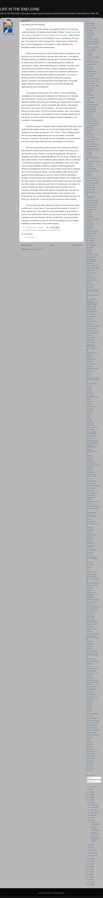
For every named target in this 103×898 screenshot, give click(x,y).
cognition (89, 490)
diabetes (88, 530)
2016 (90, 858)
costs (87, 52)
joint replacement (91, 606)
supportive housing (91, 735)
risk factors (89, 238)
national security (91, 633)
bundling (88, 467)
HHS (87, 386)
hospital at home (91, 585)
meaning (88, 226)
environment (89, 550)
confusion (89, 270)
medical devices (91, 123)
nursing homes (90, 47)
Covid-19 (89, 83)
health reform (90, 307)
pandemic (89, 340)
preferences (89, 671)
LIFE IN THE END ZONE (20, 9)
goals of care (90, 178)
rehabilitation (90, 694)
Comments (91, 781)
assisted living (90, 205)
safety (88, 706)
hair (87, 569)
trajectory (89, 749)
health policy (90, 28)
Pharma (88, 409)
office (87, 646)
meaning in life (90, 144)
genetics (88, 565)
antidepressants (91, 443)
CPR (87, 155)
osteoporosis (90, 337)
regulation (89, 692)
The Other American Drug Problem (94, 828)
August (92, 815)
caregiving (89, 50)
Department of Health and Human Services (92, 378)
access (88, 421)
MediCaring (89, 257)
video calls (89, 761)
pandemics (89, 342)
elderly (88, 69)
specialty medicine (91, 730)
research (88, 699)
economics (89, 137)
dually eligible (90, 534)
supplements (90, 732)
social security (90, 725)
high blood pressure (92, 579)
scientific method (91, 713)
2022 (90, 789)
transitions (89, 754)
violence (88, 763)
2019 (90, 797)
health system (90, 574)
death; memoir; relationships (90, 515)
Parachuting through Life (94, 833)
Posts (89, 778)
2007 (90, 882)
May (91, 845)
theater (88, 744)
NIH (87, 399)
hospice (88, 88)
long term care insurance (90, 617)
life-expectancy (90, 81)
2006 (90, 884)
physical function (91, 661)
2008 (90, 879)
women (88, 770)
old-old (88, 648)
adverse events (90, 427)
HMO (87, 388)
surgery (88, 361)
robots (88, 704)
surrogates (89, 243)
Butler (88, 373)
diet (87, 282)
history (50, 230)
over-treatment (90, 651)
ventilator (89, 758)
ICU (87, 100)
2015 (90, 861)
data (87, 275)
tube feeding (89, 245)
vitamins (88, 371)
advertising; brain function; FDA (91, 432)
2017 (90, 802)
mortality (88, 90)
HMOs (88, 391)
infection (88, 597)
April (91, 847)
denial (88, 519)
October (92, 810)
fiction (88, 214)
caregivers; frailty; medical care (91, 475)
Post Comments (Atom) (36, 249)
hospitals (88, 59)
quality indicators (91, 680)
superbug (89, 240)
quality (88, 76)
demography (90, 168)
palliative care (90, 62)
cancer (88, 164)
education (89, 537)
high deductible (90, 311)
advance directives (91, 161)
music (88, 631)
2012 (90, 869)
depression (89, 521)
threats (88, 746)
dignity (88, 532)
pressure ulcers (90, 673)
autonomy (89, 134)
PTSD (88, 404)
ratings (88, 236)
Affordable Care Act (92, 192)
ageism (88, 114)
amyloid (88, 263)
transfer (88, 366)
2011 (90, 871)
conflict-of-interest (91, 268)
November (93, 807)
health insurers (90, 572)
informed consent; (91, 599)
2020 (90, 794)
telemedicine (90, 364)
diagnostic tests (90, 280)
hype (87, 590)
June (91, 820)
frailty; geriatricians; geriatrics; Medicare (92, 557)
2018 (90, 800)
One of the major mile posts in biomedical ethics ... (95, 839)
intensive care (90, 602)
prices (88, 675)
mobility (88, 228)
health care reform (31, 230)
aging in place (90, 436)
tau (87, 739)
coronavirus (89, 273)
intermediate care (91, 183)
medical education (91, 326)
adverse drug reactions (90, 424)
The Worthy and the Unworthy (94, 823)
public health (90, 359)
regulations (89, 190)
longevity (88, 224)
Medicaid (89, 102)
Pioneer (88, 411)
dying (87, 36)
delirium (88, 166)
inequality (89, 595)
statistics (88, 130)
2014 (90, 864)
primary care (90, 187)
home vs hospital (91, 583)
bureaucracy (89, 207)
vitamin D (89, 768)
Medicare (89, 23)
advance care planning (90, 33)
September (93, 812)
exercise (88, 287)
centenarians (90, 481)
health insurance (42, 230)
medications (89, 71)
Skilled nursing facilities (90, 197)
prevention (89, 185)
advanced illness (91, 200)
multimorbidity (90, 146)
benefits (88, 458)
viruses (88, 765)
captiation (89, 472)
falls (87, 173)
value (87, 250)
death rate (89, 277)
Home (51, 245)
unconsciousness (91, 368)
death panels (90, 512)
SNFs (88, 413)
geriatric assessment (92, 295)
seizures (88, 716)
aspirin (88, 455)
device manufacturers (92, 523)
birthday (88, 460)
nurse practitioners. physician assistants (92, 636)
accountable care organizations (91, 260)
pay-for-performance (92, 349)
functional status (91, 139)
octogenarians (90, 333)
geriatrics (89, 217)
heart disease (90, 576)
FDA (87, 92)
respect (88, 701)
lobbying (88, 614)
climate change (90, 266)
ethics (88, 212)
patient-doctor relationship (90, 345)
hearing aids (89, 309)
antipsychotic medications (90, 446)
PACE (88, 402)
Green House (90, 383)
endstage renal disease (90, 546)
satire (87, 708)
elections (88, 285)
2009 (90, 877)
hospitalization (90, 121)
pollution (88, 663)
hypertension (90, 316)
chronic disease (90, 85)
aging (87, 116)
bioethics (88, 95)
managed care (90, 624)
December (93, 805)
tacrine (88, 737)
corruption (89, 504)
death (88, 66)
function (88, 562)
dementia (89, 25)
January (92, 855)
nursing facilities (91, 330)
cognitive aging (90, 493)
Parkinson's (89, 406)
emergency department (89, 542)
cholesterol (89, 483)
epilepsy (88, 552)
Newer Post (26, 245)
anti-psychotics (90, 202)
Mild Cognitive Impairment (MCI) (91, 396)
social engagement (91, 720)
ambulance (89, 438)
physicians (89, 64)
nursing (88, 641)
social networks (90, 723)
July (91, 818)
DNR (87, 132)
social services (90, 727)
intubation (89, 604)
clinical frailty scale (91, 485)
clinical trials (89, 488)
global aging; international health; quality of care (92, 303)
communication (90, 104)
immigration (89, 592)
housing (88, 587)
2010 (90, 874)
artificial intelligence (92, 451)
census (88, 478)
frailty (87, 30)
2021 (90, 792)
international (89, 321)
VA (87, 416)
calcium (88, 470)
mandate (88, 626)
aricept (88, 449)
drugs (88, 55)
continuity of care (91, 501)
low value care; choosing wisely (91, 620)
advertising (89, 429)
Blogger (62, 893)
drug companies (91, 171)
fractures (88, 554)
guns (87, 567)
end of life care (90, 39)
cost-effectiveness (91, 506)
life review (89, 611)
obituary (88, 644)
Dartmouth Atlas (91, 254)
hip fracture (89, 314)
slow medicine (90, 718)
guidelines (89, 141)
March (92, 850)
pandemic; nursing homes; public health (92, 654)
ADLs (87, 152)
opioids (88, 335)
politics (55, 230)
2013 (90, 866)
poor (59, 230)
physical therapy (91, 231)
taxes (87, 742)
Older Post (77, 245)
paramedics (89, 659)
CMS (87, 252)
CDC (87, 375)
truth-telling (89, 756)
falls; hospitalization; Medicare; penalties (92, 290)
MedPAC (88, 393)
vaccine (88, 247)
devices (88, 527)
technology (89, 74)
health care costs (91, 180)
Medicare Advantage (92, 157)
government (89, 119)
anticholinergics (90, 440)
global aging (89, 107)
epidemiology (90, 209)
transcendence (90, 751)
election (88, 539)
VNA (87, 418)
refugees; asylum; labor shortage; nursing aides (91, 688)
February (93, 853)
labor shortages (90, 609)
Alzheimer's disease (92, 43)
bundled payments (91, 465)
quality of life (90, 233)
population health (91, 668)
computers (89, 495)
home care (89, 97)
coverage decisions (92, 508)
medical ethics (90, 629)
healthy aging (90, 109)
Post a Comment (29, 237)
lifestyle (88, 323)
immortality (89, 111)
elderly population (91, 78)
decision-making (91, 41)
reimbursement (90, 697)
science (88, 711)
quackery (89, 678)
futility (88, 175)
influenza (89, 319)
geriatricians (89, 299)
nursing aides (90, 328)
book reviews (90, 462)
